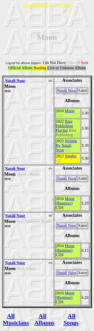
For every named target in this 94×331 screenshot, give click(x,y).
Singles (71, 156)
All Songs (70, 319)
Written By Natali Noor (66, 145)
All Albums (44, 319)
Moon (69, 111)
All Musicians (16, 319)
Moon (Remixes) (65, 200)
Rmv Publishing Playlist (64, 126)
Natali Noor (15, 81)
